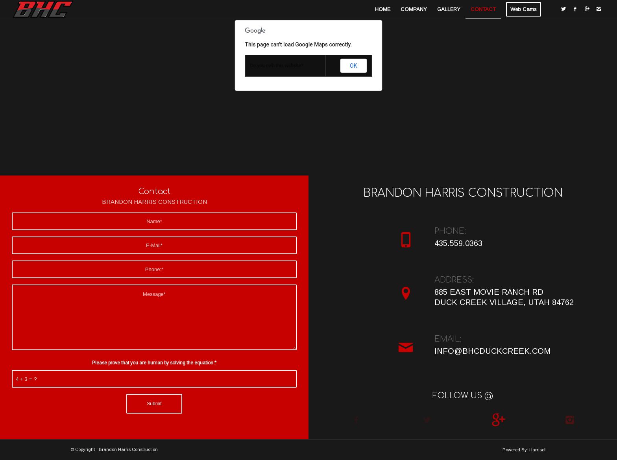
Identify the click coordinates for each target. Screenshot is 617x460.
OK (353, 66)
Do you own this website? (277, 65)
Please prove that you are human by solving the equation (154, 363)
